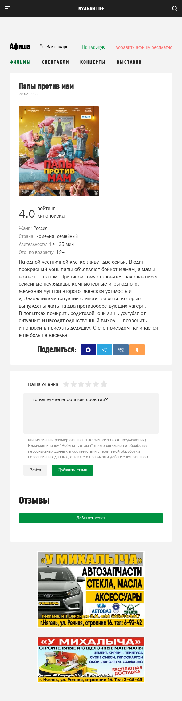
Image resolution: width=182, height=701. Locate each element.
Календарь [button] (53, 46)
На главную (93, 47)
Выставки (129, 62)
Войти (35, 470)
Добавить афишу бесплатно (143, 47)
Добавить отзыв (91, 518)
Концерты (93, 62)
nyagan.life (91, 9)
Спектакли (55, 62)
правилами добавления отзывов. (119, 457)
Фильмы (20, 62)
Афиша (20, 46)
